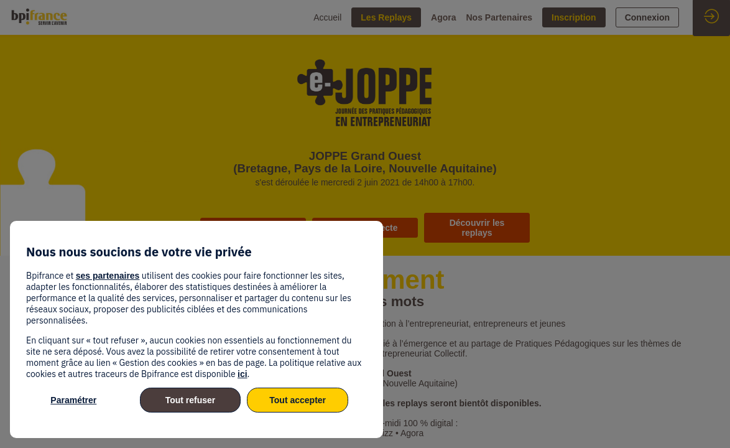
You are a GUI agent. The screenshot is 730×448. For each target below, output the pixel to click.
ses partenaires (108, 276)
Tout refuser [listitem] (190, 400)
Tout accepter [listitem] (297, 400)
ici (242, 374)
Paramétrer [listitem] (73, 400)
